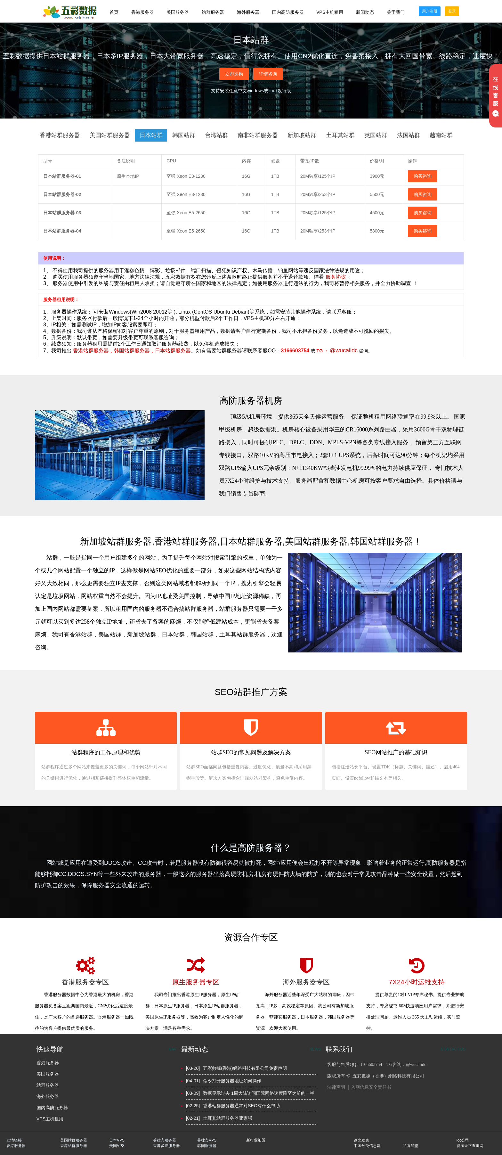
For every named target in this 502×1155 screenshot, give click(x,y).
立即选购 (234, 74)
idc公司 (463, 1140)
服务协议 (336, 277)
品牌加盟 (410, 1145)
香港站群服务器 (91, 350)
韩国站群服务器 (132, 350)
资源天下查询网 (470, 1145)
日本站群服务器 (173, 350)
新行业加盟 (255, 1140)
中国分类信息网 (367, 1145)
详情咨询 (268, 74)
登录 (452, 11)
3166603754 (295, 350)
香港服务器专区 (85, 982)
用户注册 (429, 11)
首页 (113, 12)
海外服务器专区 (306, 982)
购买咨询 (423, 176)
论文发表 (361, 1140)
